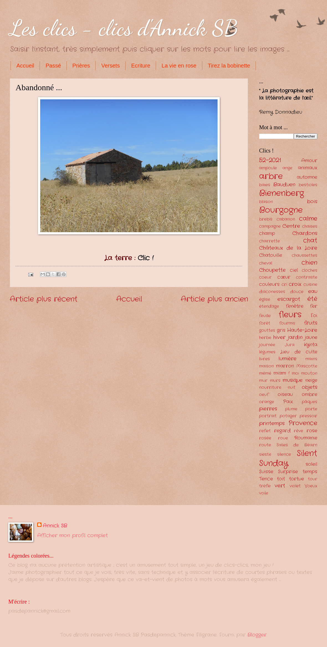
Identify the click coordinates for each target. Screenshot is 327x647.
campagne (270, 226)
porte (311, 409)
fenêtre (294, 306)
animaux (307, 168)
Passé (53, 66)
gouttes (267, 330)
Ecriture (140, 66)
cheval (265, 263)
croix (295, 284)
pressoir (308, 416)
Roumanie (305, 438)
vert (280, 485)
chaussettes (304, 255)
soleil (311, 464)
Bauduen (284, 184)
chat (310, 240)
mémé (265, 373)
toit (281, 479)
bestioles (308, 185)
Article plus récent (43, 299)
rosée (265, 438)
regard (282, 431)
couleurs (269, 284)
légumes (267, 352)
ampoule (268, 168)
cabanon (286, 219)
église (264, 299)
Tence (266, 479)
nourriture (270, 387)
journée (267, 345)
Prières (81, 66)
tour (312, 479)
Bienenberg (281, 193)
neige (311, 380)
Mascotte (306, 366)
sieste (265, 454)
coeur (265, 277)
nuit (291, 387)
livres (264, 359)
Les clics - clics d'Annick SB (124, 27)
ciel (294, 270)
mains (311, 359)
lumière (288, 358)
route (265, 445)
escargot (288, 299)
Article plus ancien (214, 299)
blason (266, 202)
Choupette (272, 270)
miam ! (281, 373)
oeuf (264, 395)
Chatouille (270, 255)
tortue (296, 479)
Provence (302, 423)
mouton (309, 373)
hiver (279, 337)
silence (284, 454)
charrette (269, 241)
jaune (311, 337)
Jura (290, 345)
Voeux (311, 486)
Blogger (257, 634)
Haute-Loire (302, 330)
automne (307, 177)
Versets (110, 66)
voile (263, 493)
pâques (309, 402)
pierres (268, 408)
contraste (306, 277)
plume (291, 409)
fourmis (287, 323)
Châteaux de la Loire (288, 248)
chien (309, 262)
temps (310, 472)
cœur (283, 277)
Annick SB (55, 525)
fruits (310, 323)
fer (313, 306)
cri (284, 285)
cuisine (310, 285)
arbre (271, 176)
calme (308, 218)
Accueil (25, 66)
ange (287, 168)
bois (312, 201)
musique (293, 380)
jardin (295, 337)
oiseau (285, 394)
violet (295, 486)
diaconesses (272, 292)
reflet (265, 431)
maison (266, 366)
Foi (314, 315)
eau (312, 291)
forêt (264, 323)
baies (264, 185)
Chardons (304, 233)
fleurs (290, 314)
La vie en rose (179, 66)
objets (309, 387)
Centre (291, 226)
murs (275, 381)
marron (285, 366)
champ (267, 233)
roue (283, 438)
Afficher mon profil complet (72, 535)
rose (311, 431)
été (312, 298)
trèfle (265, 486)
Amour (309, 160)
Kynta (310, 344)
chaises (309, 226)
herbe (265, 338)
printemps (272, 423)
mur (263, 381)
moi (295, 373)
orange (266, 402)
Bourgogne (281, 210)
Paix (288, 401)
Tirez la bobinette (229, 66)
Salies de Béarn (297, 445)
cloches (309, 270)
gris (281, 330)
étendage (269, 306)
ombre (309, 394)
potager (288, 416)
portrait (268, 416)
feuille (265, 316)
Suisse (266, 472)
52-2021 (270, 160)
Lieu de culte (298, 352)
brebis (265, 219)
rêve (298, 431)
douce (296, 292)
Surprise (288, 472)
